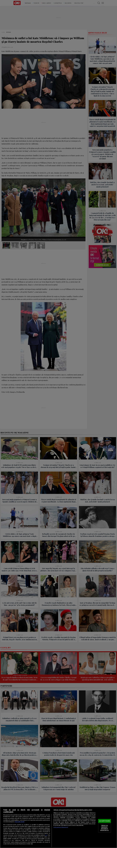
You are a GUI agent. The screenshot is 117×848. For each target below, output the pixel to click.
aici (46, 835)
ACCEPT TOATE (104, 821)
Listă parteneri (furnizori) (60, 827)
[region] (58, 827)
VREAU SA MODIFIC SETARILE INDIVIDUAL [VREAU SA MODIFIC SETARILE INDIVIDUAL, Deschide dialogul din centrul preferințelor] (104, 828)
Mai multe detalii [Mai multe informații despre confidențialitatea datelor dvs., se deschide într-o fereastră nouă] (19, 821)
